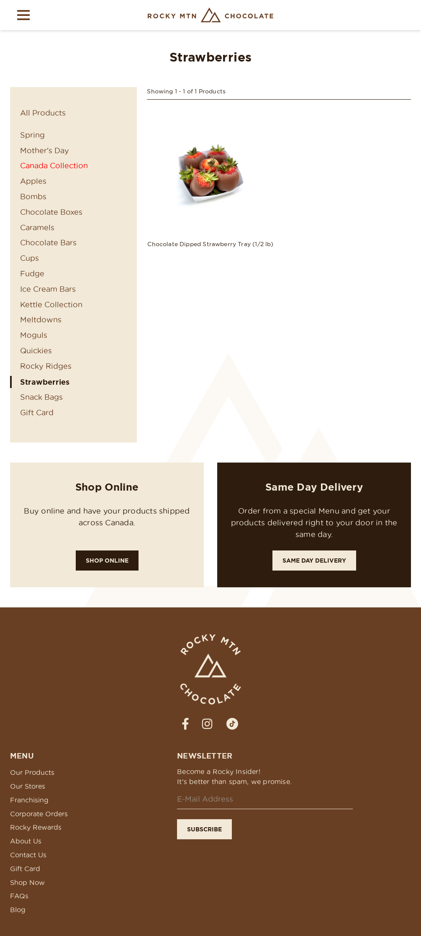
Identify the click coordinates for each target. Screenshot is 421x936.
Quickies (36, 351)
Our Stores (27, 786)
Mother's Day (44, 150)
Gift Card (37, 413)
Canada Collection (54, 166)
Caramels (37, 227)
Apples (33, 181)
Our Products (32, 772)
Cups (29, 258)
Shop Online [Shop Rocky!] (107, 560)
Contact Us (28, 855)
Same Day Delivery (314, 560)
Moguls (33, 335)
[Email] (265, 799)
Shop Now (27, 882)
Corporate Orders (39, 814)
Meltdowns (41, 320)
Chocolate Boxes (51, 212)
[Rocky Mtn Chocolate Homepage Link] (210, 15)
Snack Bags (41, 397)
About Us (25, 841)
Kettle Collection (51, 305)
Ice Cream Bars (48, 289)
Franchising (29, 800)
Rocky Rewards (36, 827)
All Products (43, 113)
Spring (32, 135)
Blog (18, 909)
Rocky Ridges (46, 366)
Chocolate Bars (48, 243)
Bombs (33, 197)
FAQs (19, 896)
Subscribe (204, 829)
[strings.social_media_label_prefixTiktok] (232, 724)
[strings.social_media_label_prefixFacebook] (185, 724)
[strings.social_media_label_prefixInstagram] (207, 724)
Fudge (32, 274)
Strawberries (44, 382)
